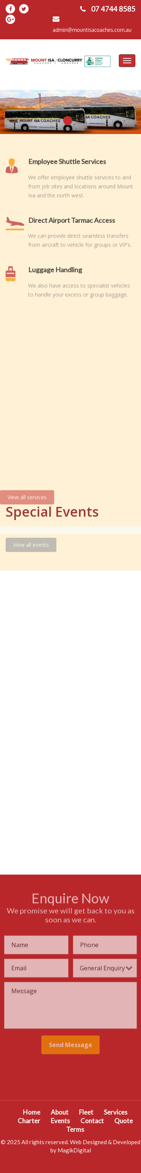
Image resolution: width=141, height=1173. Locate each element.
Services (115, 1112)
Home (31, 1112)
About (59, 1112)
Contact (92, 1121)
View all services (27, 495)
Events (60, 1121)
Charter (29, 1121)
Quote (123, 1121)
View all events (31, 542)
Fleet (86, 1112)
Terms (75, 1129)
